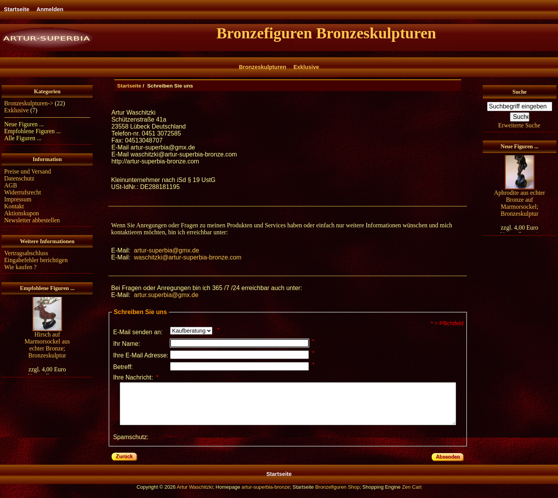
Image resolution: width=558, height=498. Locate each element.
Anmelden (50, 9)
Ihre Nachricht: (135, 377)
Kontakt (14, 206)
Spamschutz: (131, 445)
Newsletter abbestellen (32, 220)
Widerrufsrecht (22, 192)
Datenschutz (19, 178)
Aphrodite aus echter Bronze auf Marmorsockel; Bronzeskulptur (519, 204)
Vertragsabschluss (26, 253)
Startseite (16, 9)
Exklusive (306, 67)
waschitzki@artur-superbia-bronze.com (187, 257)
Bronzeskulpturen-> (28, 103)
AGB (10, 185)
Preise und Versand (27, 171)
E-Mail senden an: (138, 332)
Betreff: (123, 367)
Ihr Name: (126, 343)
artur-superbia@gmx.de (166, 250)
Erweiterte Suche (519, 125)
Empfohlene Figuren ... (32, 131)
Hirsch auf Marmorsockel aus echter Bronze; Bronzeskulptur (47, 345)
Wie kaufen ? (20, 267)
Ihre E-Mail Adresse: (141, 355)
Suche (519, 92)
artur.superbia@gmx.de (166, 295)
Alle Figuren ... (22, 138)
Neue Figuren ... (24, 124)
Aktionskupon (21, 213)
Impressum (17, 199)
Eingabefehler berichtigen (36, 260)
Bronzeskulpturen (262, 67)
